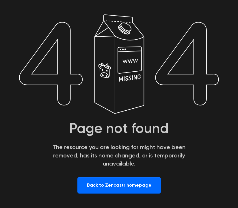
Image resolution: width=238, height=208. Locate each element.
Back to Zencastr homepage (119, 185)
